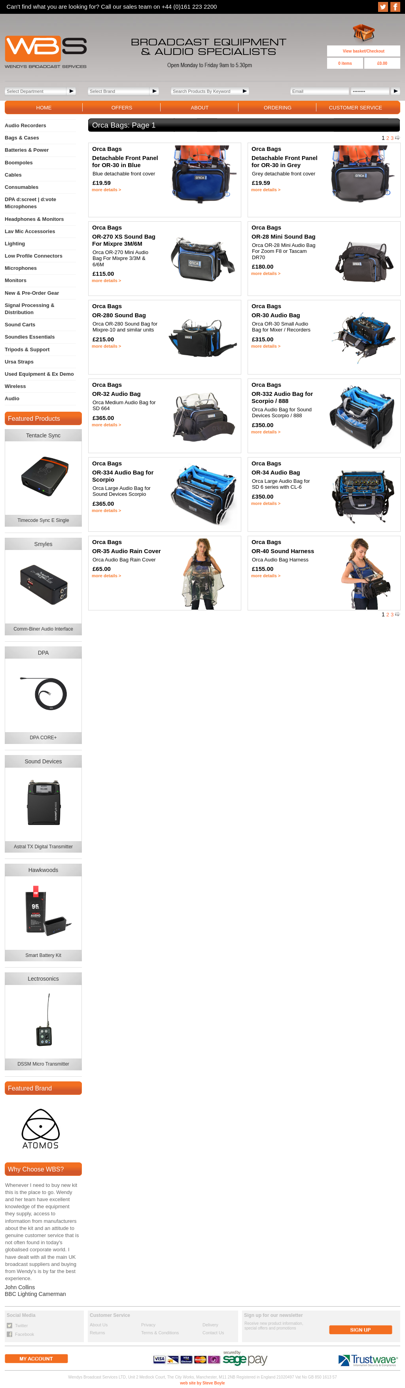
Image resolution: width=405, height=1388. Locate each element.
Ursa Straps (19, 362)
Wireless (15, 386)
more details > (106, 189)
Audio (12, 398)
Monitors (15, 280)
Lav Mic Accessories (30, 231)
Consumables (21, 187)
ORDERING (277, 108)
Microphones (21, 268)
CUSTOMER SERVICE (355, 108)
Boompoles (19, 163)
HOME (44, 108)
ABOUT (200, 108)
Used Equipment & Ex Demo (39, 374)
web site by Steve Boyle (202, 1383)
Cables (13, 175)
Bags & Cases (22, 138)
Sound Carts (20, 325)
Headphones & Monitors (34, 219)
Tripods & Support (27, 349)
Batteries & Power (27, 150)
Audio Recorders (25, 125)
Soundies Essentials (30, 337)
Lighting (15, 244)
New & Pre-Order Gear (32, 293)
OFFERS (122, 108)
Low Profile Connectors (33, 256)
